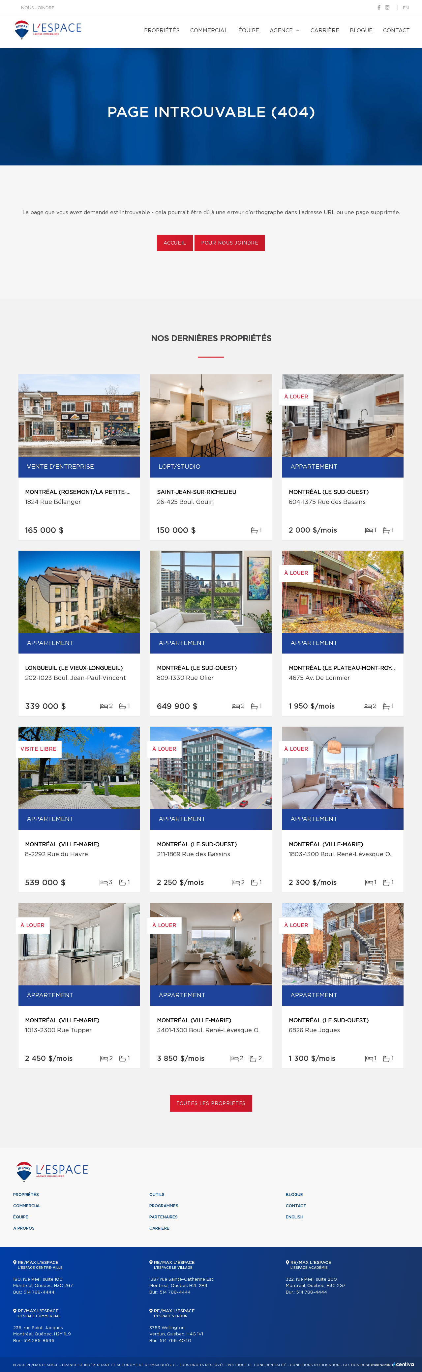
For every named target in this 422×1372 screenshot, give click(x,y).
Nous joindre (37, 8)
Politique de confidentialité (257, 1365)
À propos (24, 1228)
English (294, 1217)
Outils (157, 1195)
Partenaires (163, 1217)
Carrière (325, 30)
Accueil (175, 243)
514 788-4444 (38, 1292)
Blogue (361, 30)
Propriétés (162, 30)
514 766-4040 (175, 1341)
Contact (396, 30)
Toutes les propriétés (211, 1103)
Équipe (248, 30)
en (406, 8)
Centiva (403, 1364)
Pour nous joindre (229, 243)
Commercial (209, 30)
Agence (281, 30)
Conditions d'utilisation (315, 1365)
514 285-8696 (38, 1341)
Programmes (163, 1206)
